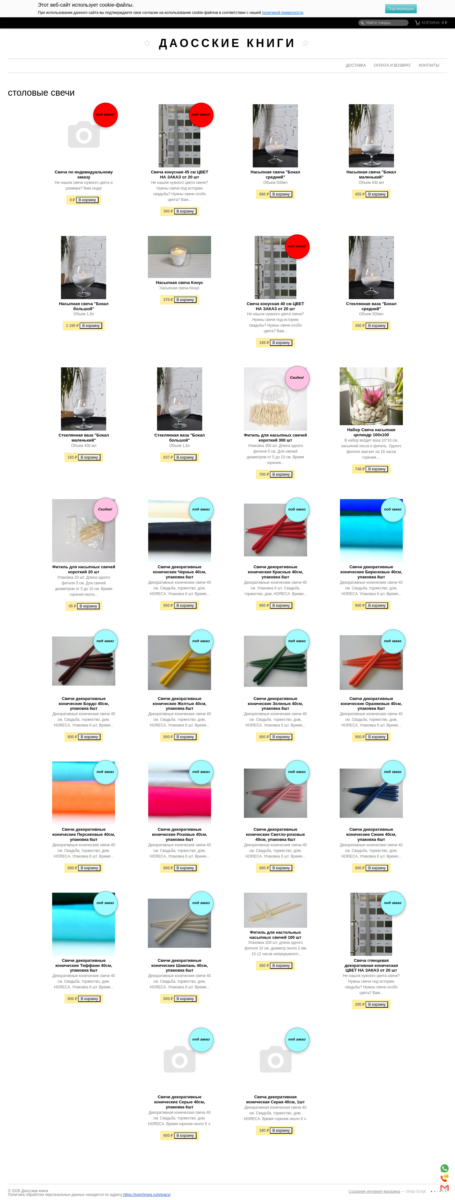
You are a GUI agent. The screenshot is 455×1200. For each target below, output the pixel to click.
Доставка (356, 65)
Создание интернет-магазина (374, 1191)
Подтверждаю (401, 8)
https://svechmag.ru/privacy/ (146, 1194)
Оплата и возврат (392, 65)
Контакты (429, 65)
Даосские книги (227, 43)
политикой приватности (282, 12)
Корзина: (431, 23)
